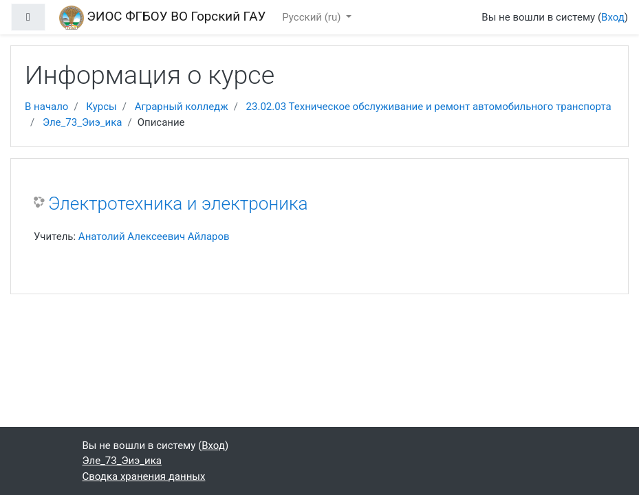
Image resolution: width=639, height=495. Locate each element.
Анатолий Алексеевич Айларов (154, 236)
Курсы (101, 106)
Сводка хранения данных (144, 476)
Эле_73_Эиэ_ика (82, 122)
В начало (46, 106)
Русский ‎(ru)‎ (312, 17)
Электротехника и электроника (178, 203)
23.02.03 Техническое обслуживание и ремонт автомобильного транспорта (428, 106)
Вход (613, 17)
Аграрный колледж (181, 106)
